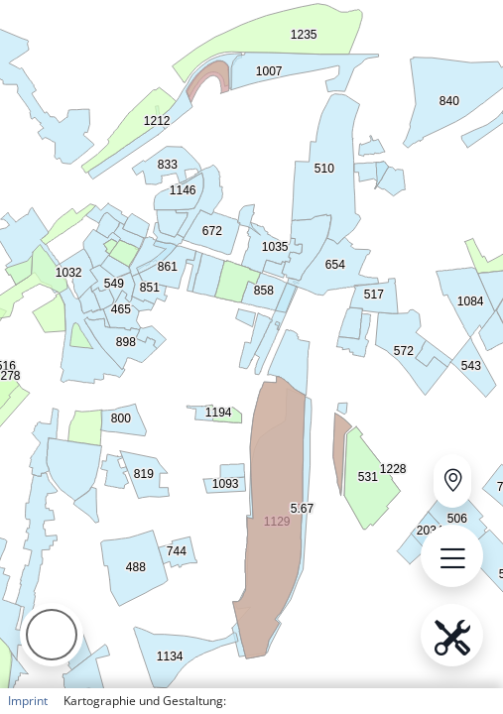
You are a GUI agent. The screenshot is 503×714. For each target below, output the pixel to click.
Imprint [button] (28, 700)
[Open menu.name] (452, 556)
